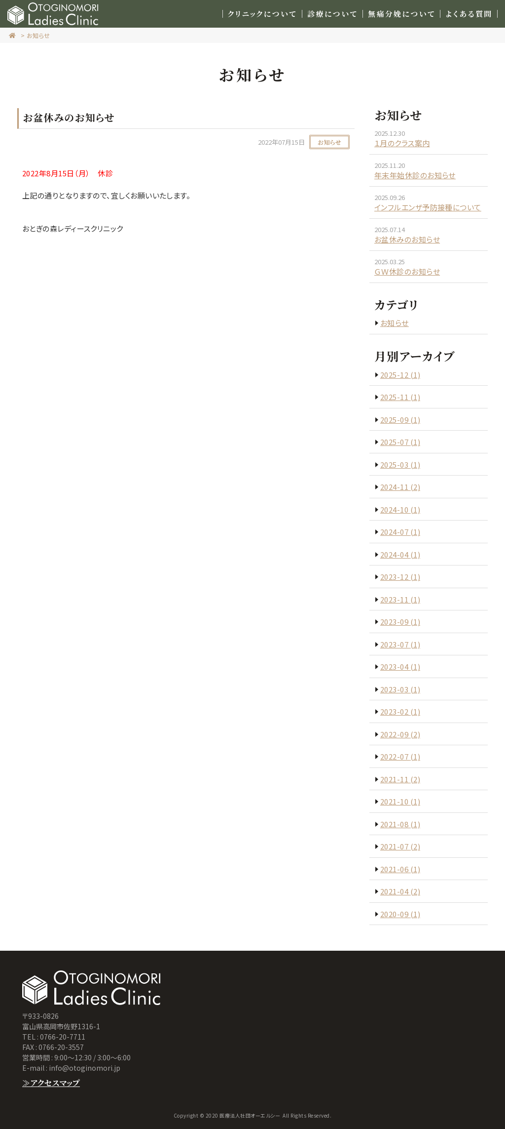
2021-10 (400, 801)
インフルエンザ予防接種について (427, 207)
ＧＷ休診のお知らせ (407, 271)
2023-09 (400, 621)
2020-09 (400, 914)
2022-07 (400, 756)
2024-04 (400, 554)
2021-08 (400, 824)
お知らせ (38, 35)
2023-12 (400, 576)
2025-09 (400, 419)
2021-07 (400, 846)
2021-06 (400, 869)
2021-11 (400, 779)
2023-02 (400, 711)
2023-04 (400, 666)
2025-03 (400, 464)
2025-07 (400, 442)
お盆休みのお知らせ (407, 239)
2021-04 (400, 891)
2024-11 (400, 487)
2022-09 (400, 734)
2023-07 (400, 644)
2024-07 (400, 531)
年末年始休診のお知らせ (415, 175)
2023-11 (400, 599)
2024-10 (400, 509)
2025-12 (400, 374)
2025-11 (400, 397)
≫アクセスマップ (51, 1083)
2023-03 (400, 689)
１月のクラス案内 (402, 143)
